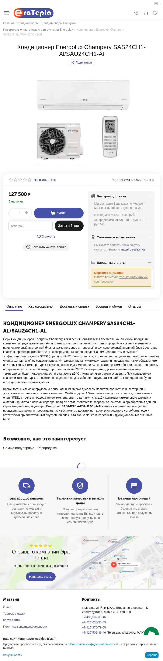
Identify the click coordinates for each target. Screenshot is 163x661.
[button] (82, 62)
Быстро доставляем (26, 497)
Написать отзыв (41, 575)
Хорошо (151, 655)
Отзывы (134, 306)
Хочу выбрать (12, 655)
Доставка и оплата (74, 306)
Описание (14, 306)
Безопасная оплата (134, 497)
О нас (7, 605)
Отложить (46, 236)
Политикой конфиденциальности (92, 644)
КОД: (115, 179)
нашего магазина (133, 249)
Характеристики (41, 306)
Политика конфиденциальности (25, 625)
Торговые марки (14, 612)
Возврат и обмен (109, 306)
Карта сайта (11, 618)
